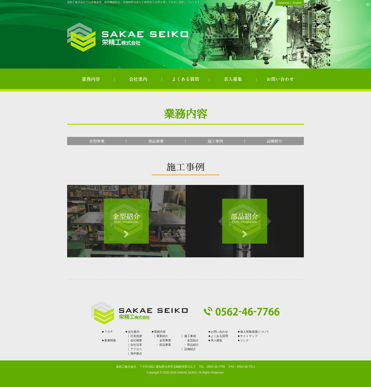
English (297, 2)
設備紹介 (274, 141)
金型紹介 (193, 340)
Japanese (283, 2)
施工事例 (215, 141)
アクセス (136, 349)
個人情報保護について (254, 331)
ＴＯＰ (108, 331)
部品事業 (156, 141)
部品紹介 (193, 344)
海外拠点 (136, 353)
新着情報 (110, 340)
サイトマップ (248, 336)
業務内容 (90, 79)
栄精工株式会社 (127, 37)
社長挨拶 (136, 336)
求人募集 (233, 79)
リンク (244, 340)
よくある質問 (185, 79)
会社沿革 (136, 344)
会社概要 (136, 340)
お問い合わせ (280, 79)
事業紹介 (162, 336)
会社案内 (138, 79)
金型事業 (97, 141)
